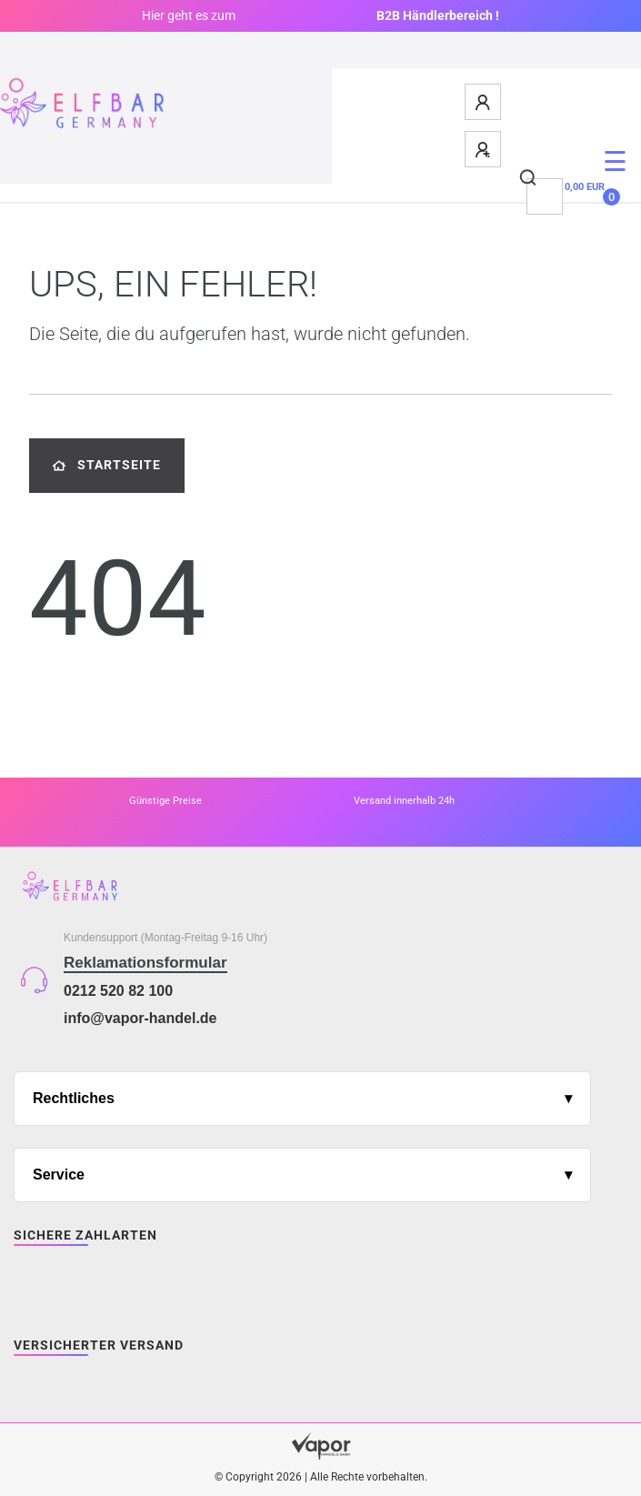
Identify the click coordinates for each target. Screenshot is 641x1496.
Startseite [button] (107, 465)
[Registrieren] (484, 149)
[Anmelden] (484, 102)
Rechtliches (74, 1098)
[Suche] (528, 178)
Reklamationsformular (145, 962)
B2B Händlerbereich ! (437, 15)
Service (59, 1174)
